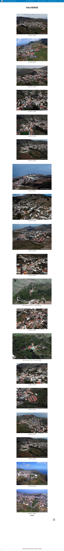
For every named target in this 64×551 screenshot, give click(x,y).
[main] (32, 8)
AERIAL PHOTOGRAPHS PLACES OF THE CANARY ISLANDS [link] (42, 1)
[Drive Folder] (32, 533)
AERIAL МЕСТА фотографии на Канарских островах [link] (53, 1)
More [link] (60, 1)
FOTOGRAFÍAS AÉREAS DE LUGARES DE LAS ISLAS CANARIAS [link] (30, 1)
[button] (63, 1)
